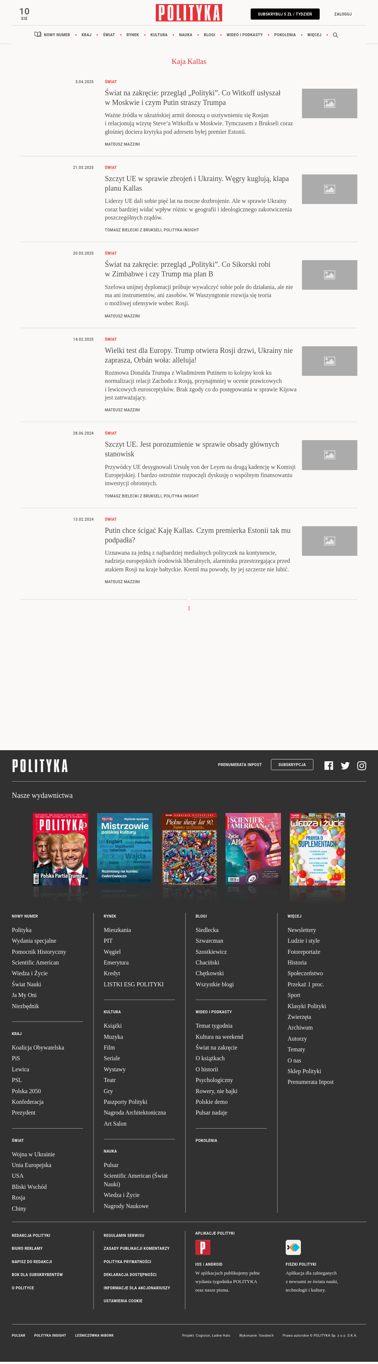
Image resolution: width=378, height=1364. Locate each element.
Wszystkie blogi (215, 986)
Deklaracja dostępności (130, 1277)
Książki (113, 1028)
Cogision (203, 1338)
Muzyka (113, 1038)
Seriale (112, 1060)
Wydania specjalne (34, 943)
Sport (294, 997)
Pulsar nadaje (211, 1115)
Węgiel (112, 953)
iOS (198, 1267)
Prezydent (23, 1115)
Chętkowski (210, 975)
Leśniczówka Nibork (94, 1338)
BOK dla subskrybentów (37, 1277)
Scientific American (35, 965)
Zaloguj (341, 14)
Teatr (110, 1082)
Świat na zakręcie (216, 1050)
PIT (108, 943)
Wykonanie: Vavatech (256, 1338)
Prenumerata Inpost (240, 767)
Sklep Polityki (304, 1073)
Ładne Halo (221, 1338)
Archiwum (300, 1030)
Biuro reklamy (27, 1251)
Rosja (18, 1200)
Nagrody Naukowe (126, 1208)
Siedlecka (207, 932)
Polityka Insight (50, 1338)
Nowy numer (57, 37)
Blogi (209, 37)
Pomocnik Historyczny (39, 953)
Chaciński (207, 965)
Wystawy (115, 1071)
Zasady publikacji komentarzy (136, 1251)
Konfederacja (28, 1104)
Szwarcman (209, 943)
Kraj (87, 37)
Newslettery (302, 932)
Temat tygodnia (214, 1028)
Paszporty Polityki (125, 1104)
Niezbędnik (25, 1008)
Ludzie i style (304, 943)
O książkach (210, 1060)
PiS (16, 1060)
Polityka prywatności (127, 1264)
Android (214, 1267)
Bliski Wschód (29, 1189)
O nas (294, 1062)
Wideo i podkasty (245, 37)
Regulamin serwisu (124, 1238)
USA (18, 1178)
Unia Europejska (31, 1167)
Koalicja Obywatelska (38, 1050)
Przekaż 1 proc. (306, 986)
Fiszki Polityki (301, 1267)
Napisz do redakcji (32, 1264)
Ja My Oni (24, 997)
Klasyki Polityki (307, 1008)
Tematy (296, 1051)
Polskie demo (212, 1104)
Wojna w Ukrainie (33, 1156)
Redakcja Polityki (31, 1238)
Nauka (185, 37)
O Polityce (23, 1290)
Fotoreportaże (304, 953)
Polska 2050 (26, 1093)
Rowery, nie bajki (216, 1093)
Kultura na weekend (219, 1038)
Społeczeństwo (305, 975)
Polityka (21, 932)
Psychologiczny (214, 1082)
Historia (297, 965)
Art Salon (115, 1125)
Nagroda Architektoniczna (135, 1115)
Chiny (19, 1210)
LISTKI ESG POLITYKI (134, 986)
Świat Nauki (26, 986)
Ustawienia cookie (123, 1303)
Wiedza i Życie (30, 975)
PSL (17, 1082)
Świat (109, 37)
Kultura (159, 37)
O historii (207, 1071)
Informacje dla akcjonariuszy (137, 1290)
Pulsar (111, 1167)
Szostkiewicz (211, 953)
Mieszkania (117, 932)
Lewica (20, 1071)
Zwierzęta (299, 1019)
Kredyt (112, 975)
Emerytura (116, 965)
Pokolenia (285, 37)
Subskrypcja (292, 767)
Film (109, 1050)
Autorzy (297, 1040)
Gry (108, 1093)
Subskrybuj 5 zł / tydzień (283, 14)
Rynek (133, 37)
